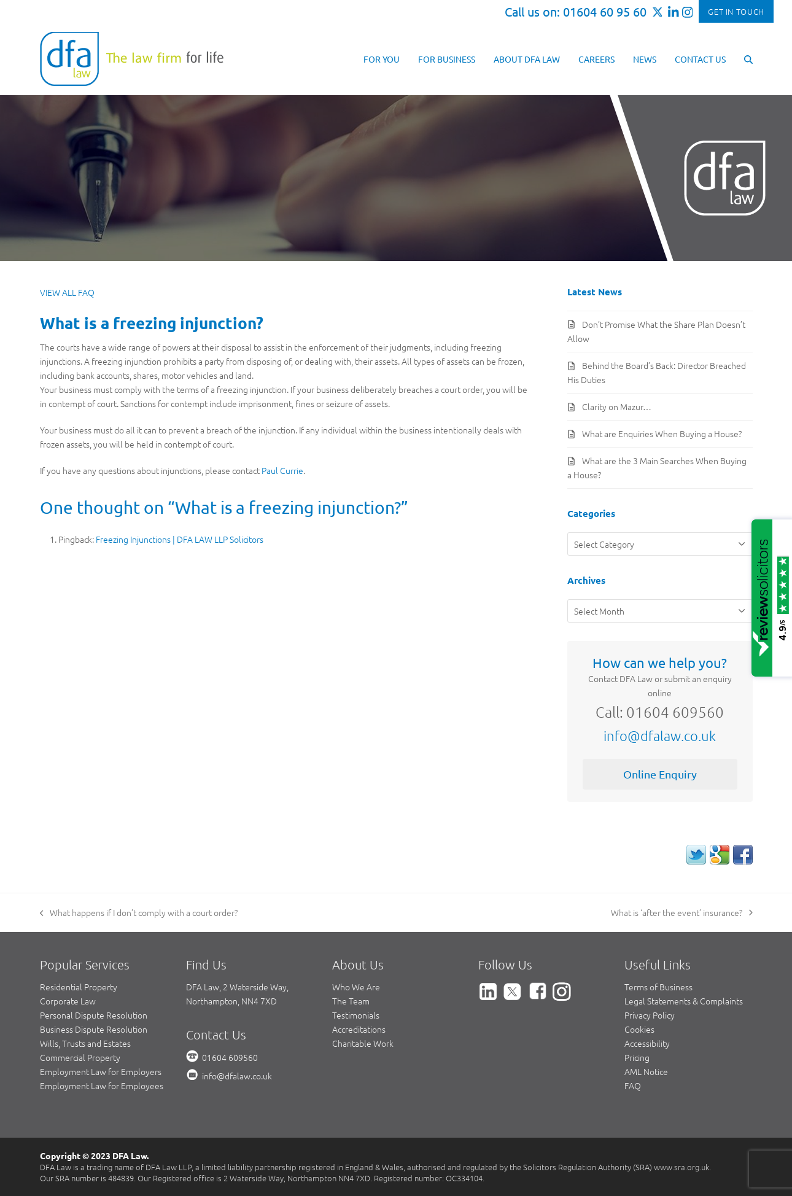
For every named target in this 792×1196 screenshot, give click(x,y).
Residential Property (78, 986)
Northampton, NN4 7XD (231, 1001)
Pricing (637, 1057)
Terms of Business (658, 986)
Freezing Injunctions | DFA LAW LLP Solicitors (179, 539)
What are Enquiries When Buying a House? (662, 433)
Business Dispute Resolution (93, 1029)
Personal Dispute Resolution (93, 1015)
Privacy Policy (649, 1015)
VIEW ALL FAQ (67, 292)
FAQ (632, 1085)
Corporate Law (68, 1001)
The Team (351, 1001)
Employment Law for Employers (100, 1071)
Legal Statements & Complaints (683, 1001)
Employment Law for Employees (101, 1085)
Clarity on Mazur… (616, 406)
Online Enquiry (660, 773)
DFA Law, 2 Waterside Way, (237, 986)
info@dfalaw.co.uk (660, 736)
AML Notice (646, 1071)
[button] (748, 58)
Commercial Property (80, 1057)
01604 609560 (230, 1057)
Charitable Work (363, 1043)
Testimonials (355, 1015)
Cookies (639, 1029)
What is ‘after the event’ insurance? (682, 913)
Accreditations (359, 1029)
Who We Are (356, 986)
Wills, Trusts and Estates (85, 1043)
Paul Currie (282, 470)
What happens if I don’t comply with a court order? (139, 913)
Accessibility (647, 1043)
